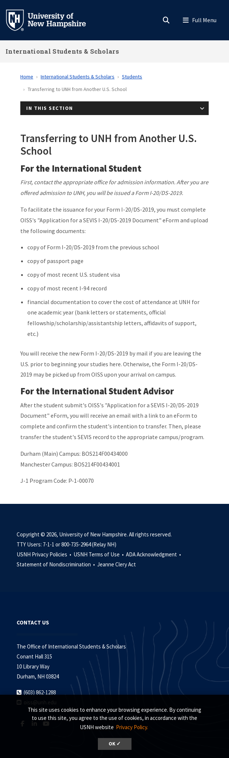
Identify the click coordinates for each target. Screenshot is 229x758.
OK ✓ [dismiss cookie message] (115, 744)
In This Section (49, 108)
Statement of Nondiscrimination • (56, 564)
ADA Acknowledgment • (154, 554)
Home (26, 76)
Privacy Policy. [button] (132, 727)
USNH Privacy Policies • (44, 554)
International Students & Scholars (62, 51)
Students (132, 76)
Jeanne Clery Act (116, 564)
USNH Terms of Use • (99, 554)
